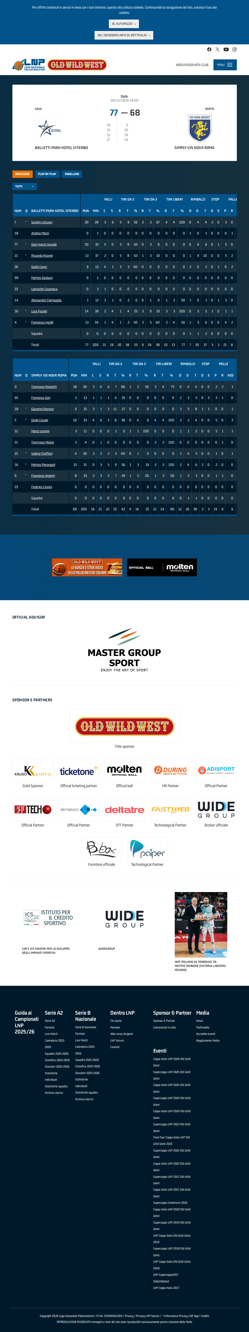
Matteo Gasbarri (42, 278)
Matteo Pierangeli (43, 465)
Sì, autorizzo (122, 24)
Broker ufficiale (216, 825)
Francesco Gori (40, 398)
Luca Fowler (39, 311)
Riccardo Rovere (42, 255)
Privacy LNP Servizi (147, 1316)
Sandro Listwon (41, 222)
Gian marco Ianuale (44, 244)
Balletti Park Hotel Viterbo (61, 147)
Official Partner (216, 786)
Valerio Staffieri (42, 453)
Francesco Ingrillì (42, 322)
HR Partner (170, 786)
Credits (205, 1316)
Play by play (47, 174)
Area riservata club (192, 65)
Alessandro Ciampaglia (46, 300)
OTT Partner (124, 825)
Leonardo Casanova (44, 289)
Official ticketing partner (78, 786)
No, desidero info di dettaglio (122, 35)
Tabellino (72, 174)
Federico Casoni (41, 487)
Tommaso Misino (42, 442)
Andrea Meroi (40, 233)
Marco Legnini (40, 431)
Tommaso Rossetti (44, 387)
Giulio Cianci (39, 267)
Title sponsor (124, 746)
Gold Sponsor (33, 786)
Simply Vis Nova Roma (194, 147)
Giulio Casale (39, 420)
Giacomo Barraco (42, 409)
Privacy (129, 1316)
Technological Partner (170, 825)
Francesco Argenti (43, 476)
